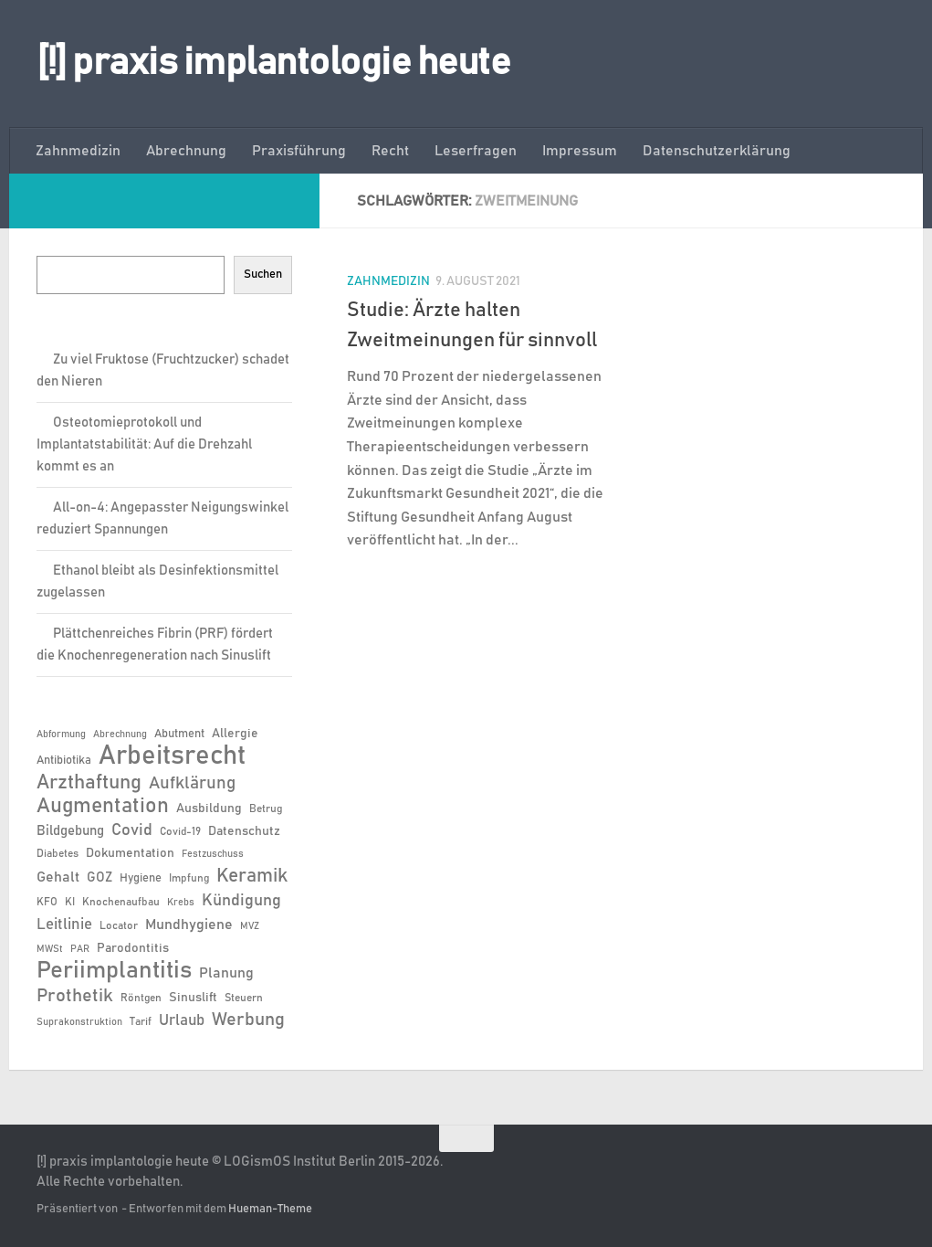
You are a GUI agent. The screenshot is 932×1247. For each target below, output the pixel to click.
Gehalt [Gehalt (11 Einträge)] (58, 877)
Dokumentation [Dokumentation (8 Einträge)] (130, 853)
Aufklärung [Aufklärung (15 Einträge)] (192, 783)
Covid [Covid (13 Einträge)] (131, 830)
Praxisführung (299, 150)
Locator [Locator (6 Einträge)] (118, 925)
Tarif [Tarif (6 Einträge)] (141, 1021)
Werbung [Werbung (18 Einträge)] (248, 1019)
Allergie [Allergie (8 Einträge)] (235, 733)
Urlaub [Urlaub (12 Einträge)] (181, 1020)
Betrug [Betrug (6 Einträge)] (265, 808)
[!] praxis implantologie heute (273, 63)
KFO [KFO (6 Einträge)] (47, 901)
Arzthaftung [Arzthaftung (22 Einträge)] (89, 782)
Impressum (579, 150)
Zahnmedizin (78, 150)
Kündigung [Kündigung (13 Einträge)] (241, 901)
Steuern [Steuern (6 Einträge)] (244, 997)
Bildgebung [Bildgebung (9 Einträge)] (70, 831)
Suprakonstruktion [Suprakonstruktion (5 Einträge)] (79, 1022)
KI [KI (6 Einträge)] (70, 901)
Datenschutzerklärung (717, 150)
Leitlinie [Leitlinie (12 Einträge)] (64, 924)
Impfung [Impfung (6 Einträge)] (189, 877)
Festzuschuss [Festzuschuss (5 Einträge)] (213, 854)
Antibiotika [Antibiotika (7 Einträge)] (64, 760)
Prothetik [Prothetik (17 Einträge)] (75, 996)
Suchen (263, 274)
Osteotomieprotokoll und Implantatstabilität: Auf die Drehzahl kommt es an (144, 444)
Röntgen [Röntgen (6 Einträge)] (141, 997)
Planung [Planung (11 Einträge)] (226, 973)
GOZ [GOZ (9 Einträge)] (99, 877)
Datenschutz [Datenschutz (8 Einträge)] (244, 831)
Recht (390, 150)
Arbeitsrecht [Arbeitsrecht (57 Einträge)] (172, 756)
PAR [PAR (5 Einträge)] (79, 949)
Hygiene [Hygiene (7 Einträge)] (141, 878)
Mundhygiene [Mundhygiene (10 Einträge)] (189, 925)
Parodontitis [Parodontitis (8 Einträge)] (133, 948)
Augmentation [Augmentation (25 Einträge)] (103, 806)
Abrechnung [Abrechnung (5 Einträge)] (120, 734)
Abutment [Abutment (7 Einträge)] (179, 734)
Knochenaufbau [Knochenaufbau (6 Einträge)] (121, 901)
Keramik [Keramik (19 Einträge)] (252, 876)
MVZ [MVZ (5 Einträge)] (249, 926)
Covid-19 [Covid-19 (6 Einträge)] (180, 831)
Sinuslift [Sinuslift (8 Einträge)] (193, 997)
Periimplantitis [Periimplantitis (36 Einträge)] (114, 971)
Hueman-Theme (270, 1209)
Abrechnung (186, 150)
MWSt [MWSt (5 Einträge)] (50, 949)
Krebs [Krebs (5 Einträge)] (180, 902)
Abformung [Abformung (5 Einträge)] (61, 734)
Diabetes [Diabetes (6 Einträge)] (58, 853)
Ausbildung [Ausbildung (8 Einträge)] (209, 808)
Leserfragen (476, 150)
